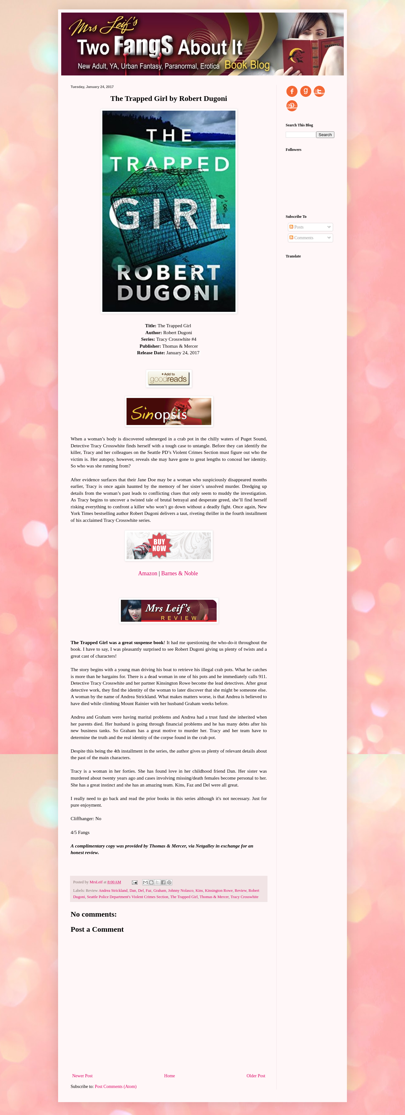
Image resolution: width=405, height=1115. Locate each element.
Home (169, 1076)
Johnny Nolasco (181, 890)
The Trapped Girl (183, 897)
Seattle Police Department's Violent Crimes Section (127, 897)
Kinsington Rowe (219, 890)
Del (141, 890)
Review (241, 890)
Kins (199, 890)
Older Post (256, 1076)
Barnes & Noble (179, 573)
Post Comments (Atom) (116, 1086)
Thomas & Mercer (214, 897)
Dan (132, 890)
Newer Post (82, 1076)
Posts (296, 227)
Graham (160, 890)
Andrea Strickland (113, 890)
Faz (148, 890)
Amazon (147, 573)
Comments (301, 237)
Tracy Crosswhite (244, 897)
